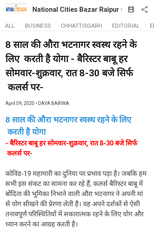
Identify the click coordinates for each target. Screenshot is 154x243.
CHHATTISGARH (81, 25)
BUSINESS (38, 25)
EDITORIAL (126, 25)
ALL (10, 25)
